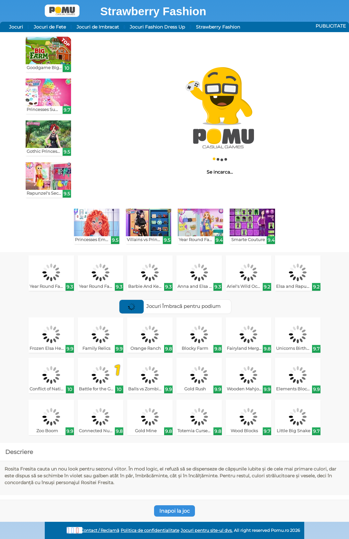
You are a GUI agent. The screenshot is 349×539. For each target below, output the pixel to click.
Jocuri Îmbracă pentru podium (170, 306)
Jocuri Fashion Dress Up (157, 27)
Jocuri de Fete (50, 27)
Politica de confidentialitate (150, 530)
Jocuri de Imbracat (98, 27)
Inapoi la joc (174, 511)
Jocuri (16, 27)
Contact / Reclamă (100, 530)
